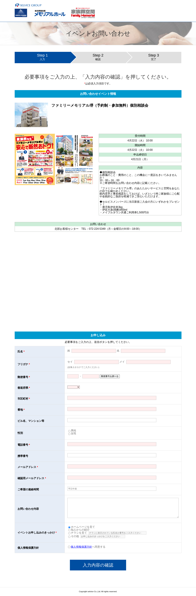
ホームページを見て (81, 526)
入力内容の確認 (98, 565)
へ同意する (86, 546)
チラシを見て (77, 532)
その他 (73, 536)
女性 (73, 433)
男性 (73, 430)
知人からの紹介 (79, 529)
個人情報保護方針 (81, 546)
